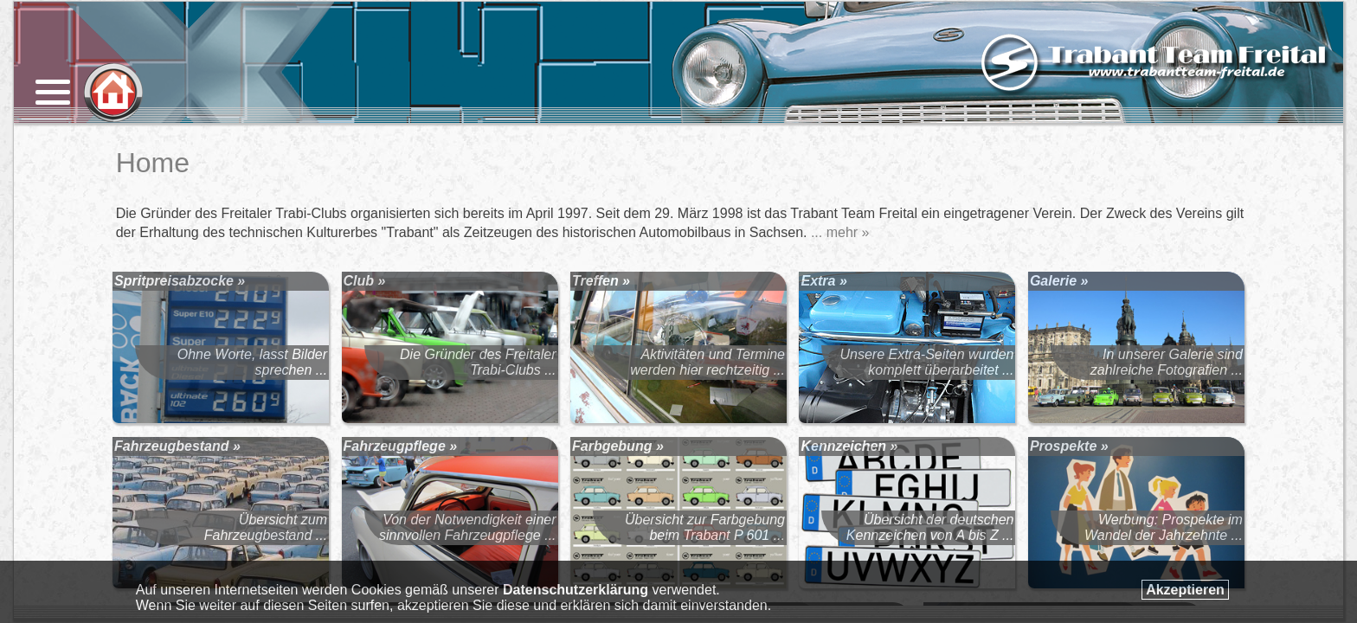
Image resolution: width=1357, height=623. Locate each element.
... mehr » (840, 232)
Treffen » (601, 280)
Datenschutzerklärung (575, 589)
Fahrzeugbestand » (177, 446)
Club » (365, 280)
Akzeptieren (1185, 589)
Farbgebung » (618, 446)
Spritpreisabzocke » (179, 280)
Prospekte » (1069, 446)
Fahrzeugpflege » (401, 446)
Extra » (823, 280)
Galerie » (1059, 280)
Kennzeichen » (849, 446)
